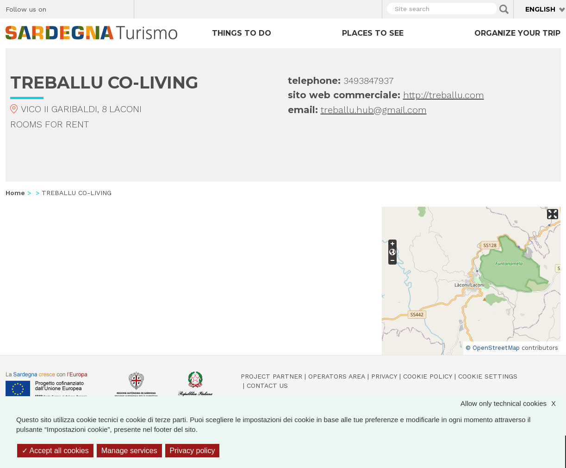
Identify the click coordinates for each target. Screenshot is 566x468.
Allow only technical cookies (512, 403)
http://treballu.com (443, 95)
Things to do (241, 33)
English (540, 9)
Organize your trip (517, 33)
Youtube (123, 8)
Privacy (384, 376)
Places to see (373, 33)
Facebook (58, 8)
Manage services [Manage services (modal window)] (129, 451)
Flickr (107, 8)
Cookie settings (487, 376)
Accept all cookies (55, 451)
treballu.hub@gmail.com (374, 109)
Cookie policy (427, 376)
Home (15, 192)
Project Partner (271, 376)
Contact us (267, 385)
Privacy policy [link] (192, 451)
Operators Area (336, 376)
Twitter (75, 8)
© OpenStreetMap (493, 347)
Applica (504, 9)
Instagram (91, 8)
